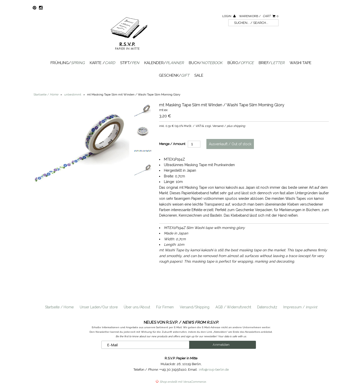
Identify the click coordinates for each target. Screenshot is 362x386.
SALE (198, 75)
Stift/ (129, 63)
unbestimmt (72, 94)
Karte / (102, 63)
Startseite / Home (59, 307)
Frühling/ (68, 63)
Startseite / (45, 94)
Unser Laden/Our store (99, 307)
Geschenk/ (174, 75)
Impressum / (300, 307)
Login (229, 16)
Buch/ (205, 63)
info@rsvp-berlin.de (214, 369)
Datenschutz (267, 307)
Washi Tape (300, 63)
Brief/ (272, 63)
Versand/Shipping (194, 307)
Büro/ (241, 63)
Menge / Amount (172, 144)
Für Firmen (165, 307)
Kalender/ (164, 63)
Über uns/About (137, 307)
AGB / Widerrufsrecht (233, 307)
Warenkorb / (259, 16)
